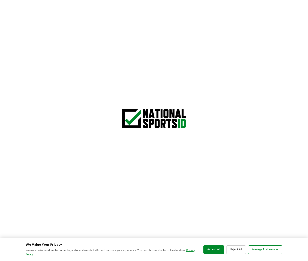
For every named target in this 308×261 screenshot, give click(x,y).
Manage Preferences (264, 249)
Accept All (208, 249)
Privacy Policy (34, 254)
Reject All (233, 249)
